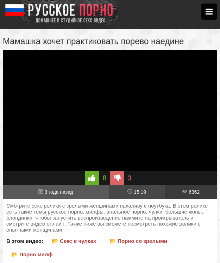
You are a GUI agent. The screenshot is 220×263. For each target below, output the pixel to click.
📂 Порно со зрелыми (138, 241)
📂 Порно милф (32, 254)
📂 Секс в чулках (74, 241)
